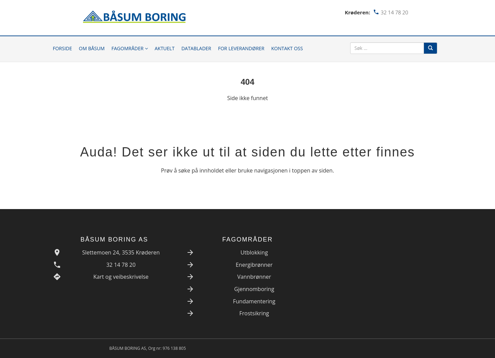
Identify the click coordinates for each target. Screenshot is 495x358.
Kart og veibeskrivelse (121, 276)
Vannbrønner (254, 276)
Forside (62, 48)
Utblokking (254, 252)
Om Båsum (92, 48)
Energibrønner (254, 264)
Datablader (196, 48)
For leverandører (241, 48)
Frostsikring (254, 313)
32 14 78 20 (121, 264)
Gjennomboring (254, 289)
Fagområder (129, 48)
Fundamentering (254, 301)
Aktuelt (165, 48)
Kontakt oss (287, 48)
